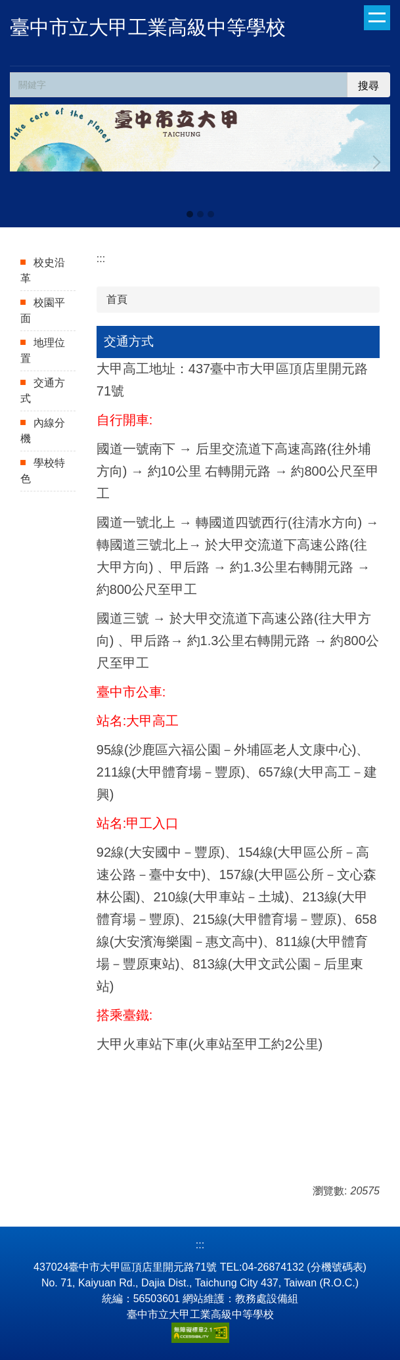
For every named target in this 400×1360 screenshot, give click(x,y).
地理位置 (42, 350)
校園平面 (42, 310)
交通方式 (42, 390)
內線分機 (42, 430)
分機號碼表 (337, 1267)
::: (101, 258)
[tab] (190, 214)
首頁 (116, 299)
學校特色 (42, 470)
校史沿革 (42, 270)
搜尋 (368, 85)
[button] (26, 162)
